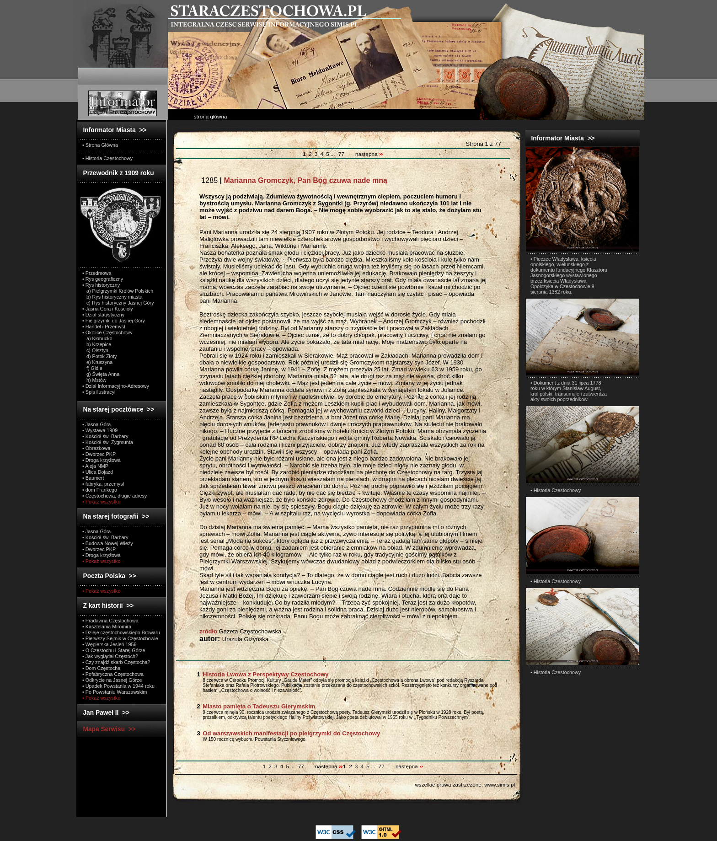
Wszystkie (201, 666)
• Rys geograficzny (102, 279)
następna (369, 154)
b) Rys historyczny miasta (112, 297)
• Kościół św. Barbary (105, 436)
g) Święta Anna (100, 374)
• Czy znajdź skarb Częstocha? (116, 662)
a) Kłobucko (97, 338)
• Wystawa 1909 (100, 430)
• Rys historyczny (101, 285)
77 (341, 154)
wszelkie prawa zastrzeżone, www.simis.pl (465, 784)
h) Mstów (94, 380)
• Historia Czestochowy (555, 490)
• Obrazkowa (96, 448)
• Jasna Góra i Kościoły (107, 308)
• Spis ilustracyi (98, 392)
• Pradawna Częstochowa (110, 620)
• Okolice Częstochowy (107, 332)
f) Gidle (92, 368)
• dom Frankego (99, 490)
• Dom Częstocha (101, 668)
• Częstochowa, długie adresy (114, 495)
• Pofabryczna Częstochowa (113, 674)
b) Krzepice (96, 344)
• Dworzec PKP (99, 454)
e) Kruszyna (97, 362)
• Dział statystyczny (103, 314)
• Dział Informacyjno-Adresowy (115, 386)
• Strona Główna (100, 145)
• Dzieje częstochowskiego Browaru (121, 632)
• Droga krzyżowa (101, 460)
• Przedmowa (97, 273)
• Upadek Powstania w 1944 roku (118, 686)
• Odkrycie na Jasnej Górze (112, 680)
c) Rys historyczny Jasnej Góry (118, 302)
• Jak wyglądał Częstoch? (110, 656)
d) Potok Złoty (99, 356)
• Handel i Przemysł (103, 326)
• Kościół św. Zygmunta (107, 442)
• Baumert (93, 478)
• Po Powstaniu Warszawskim (114, 692)
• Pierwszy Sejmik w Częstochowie (120, 638)
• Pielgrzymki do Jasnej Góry (113, 320)
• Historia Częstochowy (107, 158)
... (334, 154)
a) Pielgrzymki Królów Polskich (117, 291)
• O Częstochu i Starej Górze (113, 650)
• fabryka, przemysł (103, 484)
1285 (293, 180)
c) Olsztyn (95, 350)
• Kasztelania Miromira (106, 626)
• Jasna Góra (96, 424)
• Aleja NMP (95, 466)
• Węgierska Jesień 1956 (109, 644)
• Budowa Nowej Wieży (107, 543)
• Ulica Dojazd (97, 472)
